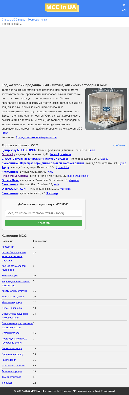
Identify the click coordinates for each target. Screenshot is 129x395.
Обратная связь (83, 391)
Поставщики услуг (12, 348)
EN (123, 9)
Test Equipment (105, 391)
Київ (50, 171)
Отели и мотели (10, 333)
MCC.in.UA (38, 391)
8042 (5, 133)
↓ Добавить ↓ (120, 145)
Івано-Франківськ (60, 154)
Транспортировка (11, 377)
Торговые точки (37, 19)
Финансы (7, 382)
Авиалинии (8, 246)
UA (124, 5)
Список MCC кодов (13, 19)
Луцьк (122, 163)
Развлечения (9, 359)
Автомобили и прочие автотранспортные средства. (14, 256)
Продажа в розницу (13, 354)
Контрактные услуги (13, 296)
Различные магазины (13, 365)
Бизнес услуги (9, 275)
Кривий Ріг (62, 167)
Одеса (104, 158)
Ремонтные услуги (12, 371)
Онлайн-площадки (12, 308)
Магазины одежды (12, 302)
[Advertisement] (64, 52)
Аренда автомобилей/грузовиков (36, 137)
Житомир (65, 188)
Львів (91, 150)
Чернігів (74, 180)
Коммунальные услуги (14, 291)
